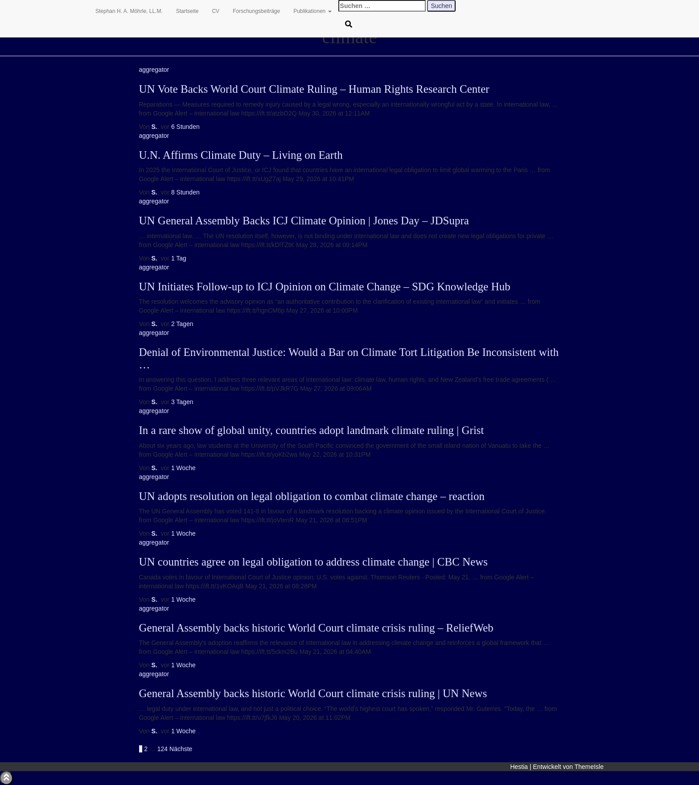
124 (162, 748)
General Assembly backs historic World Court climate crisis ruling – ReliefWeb (316, 628)
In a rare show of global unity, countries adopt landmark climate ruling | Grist (311, 430)
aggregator (154, 69)
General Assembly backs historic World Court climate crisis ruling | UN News (313, 693)
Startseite (187, 11)
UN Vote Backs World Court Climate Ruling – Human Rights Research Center (314, 89)
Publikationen (312, 11)
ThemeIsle (589, 766)
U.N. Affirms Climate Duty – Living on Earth (241, 155)
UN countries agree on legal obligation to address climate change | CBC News (313, 562)
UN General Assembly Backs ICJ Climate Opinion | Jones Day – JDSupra (304, 221)
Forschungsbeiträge (256, 11)
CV (215, 11)
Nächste (180, 748)
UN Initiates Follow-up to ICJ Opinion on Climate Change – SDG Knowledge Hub (324, 287)
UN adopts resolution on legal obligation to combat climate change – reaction (312, 496)
